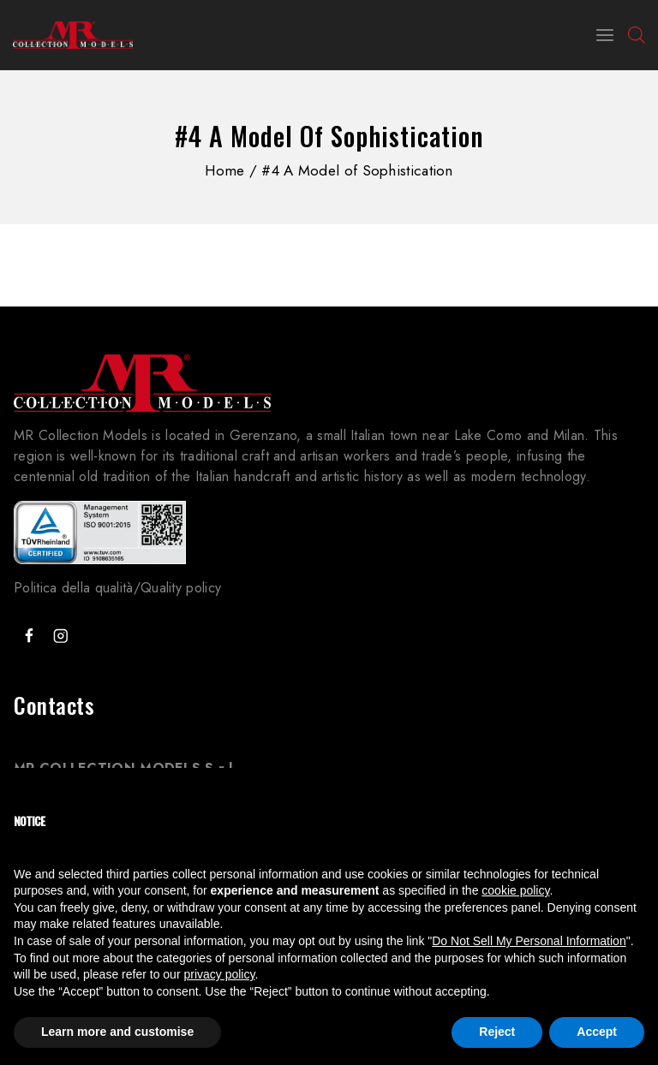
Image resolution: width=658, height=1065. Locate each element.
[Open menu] (605, 35)
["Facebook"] (29, 636)
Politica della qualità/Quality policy (117, 588)
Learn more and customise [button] (117, 1031)
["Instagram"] (60, 636)
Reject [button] (497, 1031)
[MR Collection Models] (73, 34)
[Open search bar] (636, 35)
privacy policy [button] (218, 974)
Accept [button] (597, 1031)
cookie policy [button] (515, 890)
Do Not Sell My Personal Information (528, 941)
